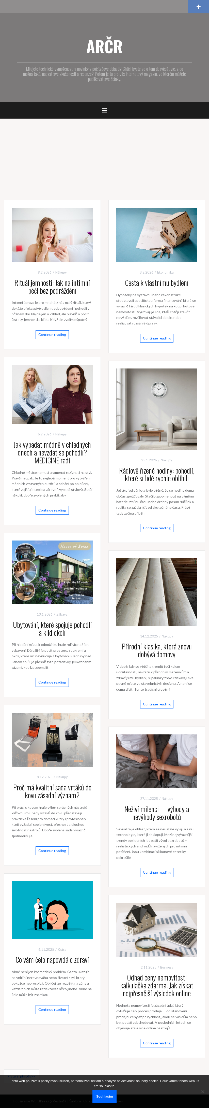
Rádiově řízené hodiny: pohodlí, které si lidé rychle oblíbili (156, 474)
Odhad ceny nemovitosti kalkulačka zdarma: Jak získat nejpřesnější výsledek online (156, 985)
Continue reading (52, 334)
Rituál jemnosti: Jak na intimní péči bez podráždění (52, 286)
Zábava (62, 614)
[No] (202, 1091)
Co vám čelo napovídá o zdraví (52, 959)
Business (166, 967)
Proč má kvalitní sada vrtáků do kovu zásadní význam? (52, 791)
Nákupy (61, 272)
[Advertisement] (104, 156)
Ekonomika (165, 272)
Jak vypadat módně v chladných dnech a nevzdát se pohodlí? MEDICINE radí (52, 452)
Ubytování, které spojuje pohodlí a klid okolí (52, 628)
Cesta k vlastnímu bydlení (156, 282)
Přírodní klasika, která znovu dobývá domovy (157, 650)
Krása (62, 949)
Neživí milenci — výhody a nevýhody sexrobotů (156, 813)
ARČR (104, 46)
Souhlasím (104, 1096)
